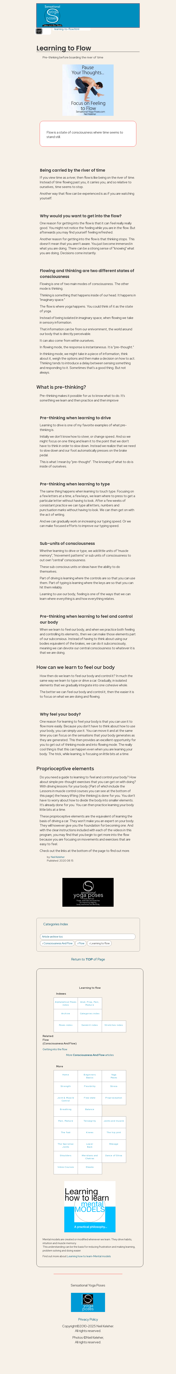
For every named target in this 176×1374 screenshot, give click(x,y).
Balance (90, 1109)
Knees (89, 1132)
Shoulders (65, 1155)
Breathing (66, 1109)
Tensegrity (90, 1120)
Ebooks (90, 1167)
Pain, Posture (65, 1120)
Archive (65, 1013)
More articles (90, 1055)
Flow (81, 943)
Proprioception (113, 1097)
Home (65, 1074)
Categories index (90, 1013)
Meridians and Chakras (90, 1157)
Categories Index (55, 924)
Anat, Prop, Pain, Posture (89, 1003)
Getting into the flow (55, 1049)
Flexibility (90, 1086)
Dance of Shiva (113, 1155)
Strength (66, 1086)
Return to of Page (88, 959)
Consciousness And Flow (58, 943)
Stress (113, 1086)
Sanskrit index (90, 1025)
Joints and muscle (114, 1120)
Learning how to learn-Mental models (89, 1256)
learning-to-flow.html (66, 29)
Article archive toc (52, 936)
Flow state (90, 1097)
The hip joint (114, 1132)
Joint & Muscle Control (65, 1099)
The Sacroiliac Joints (66, 1145)
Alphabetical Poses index (65, 1003)
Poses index (66, 1025)
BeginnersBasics (90, 1076)
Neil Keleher (58, 857)
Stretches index (114, 1025)
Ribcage (114, 1143)
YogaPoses (114, 1076)
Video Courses (66, 1167)
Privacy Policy (88, 1319)
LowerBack (89, 1145)
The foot (66, 1132)
